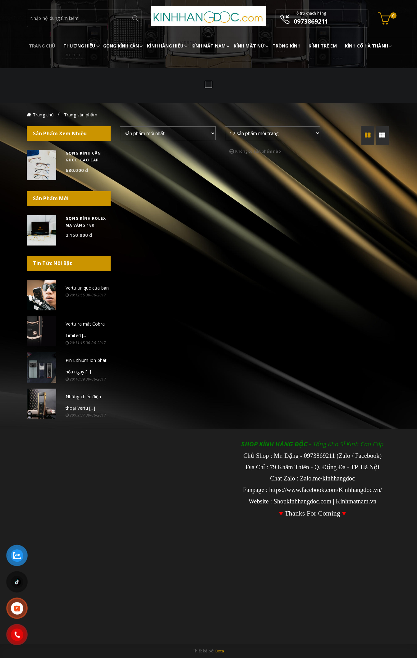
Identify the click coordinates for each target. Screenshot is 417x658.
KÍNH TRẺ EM (323, 46)
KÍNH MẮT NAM (208, 46)
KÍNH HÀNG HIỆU (165, 46)
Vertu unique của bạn (87, 288)
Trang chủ (43, 115)
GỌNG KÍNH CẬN (121, 46)
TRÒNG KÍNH (286, 46)
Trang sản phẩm (80, 115)
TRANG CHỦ (42, 46)
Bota (219, 651)
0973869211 (311, 21)
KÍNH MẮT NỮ (249, 46)
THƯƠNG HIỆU (79, 46)
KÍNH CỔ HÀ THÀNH (366, 46)
